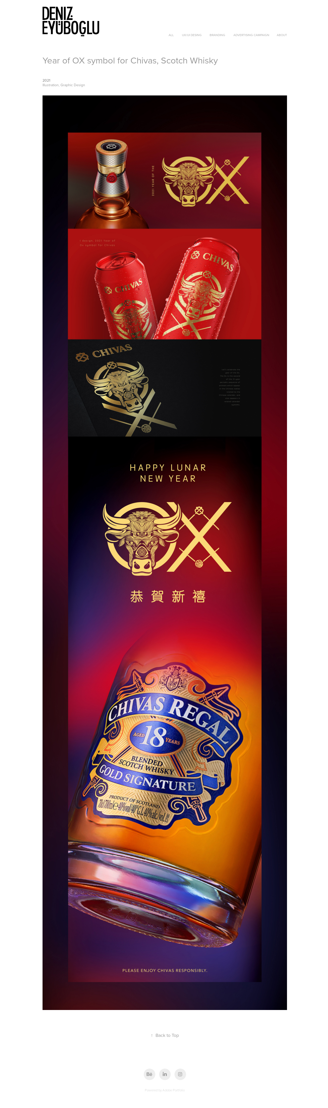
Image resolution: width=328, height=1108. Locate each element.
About (282, 35)
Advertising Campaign (251, 35)
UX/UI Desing (192, 35)
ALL (171, 35)
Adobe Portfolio (173, 1090)
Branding (217, 35)
